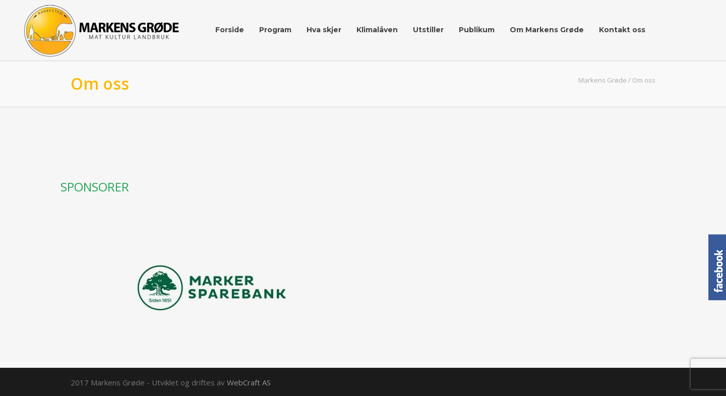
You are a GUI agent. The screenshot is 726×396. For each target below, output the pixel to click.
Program (275, 29)
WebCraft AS (249, 382)
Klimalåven (377, 29)
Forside (229, 29)
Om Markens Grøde (547, 29)
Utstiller (428, 29)
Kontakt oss (622, 29)
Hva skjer (324, 29)
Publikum (477, 29)
